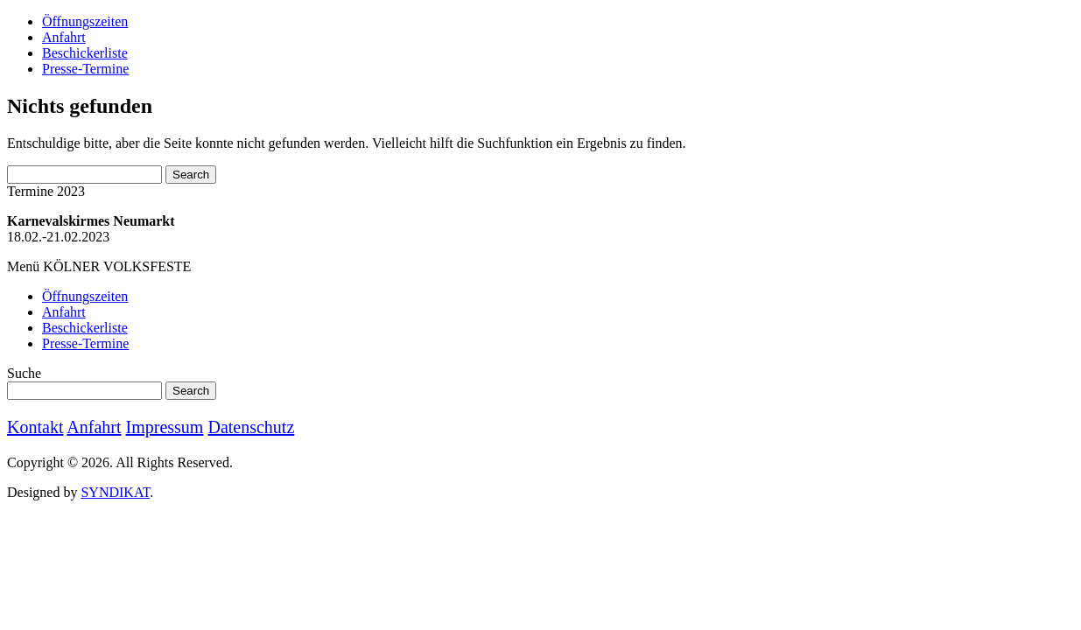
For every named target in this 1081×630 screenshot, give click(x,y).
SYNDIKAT (115, 492)
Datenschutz (250, 427)
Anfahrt (64, 37)
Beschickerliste (85, 53)
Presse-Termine (85, 68)
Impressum (165, 427)
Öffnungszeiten (85, 21)
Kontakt (35, 427)
